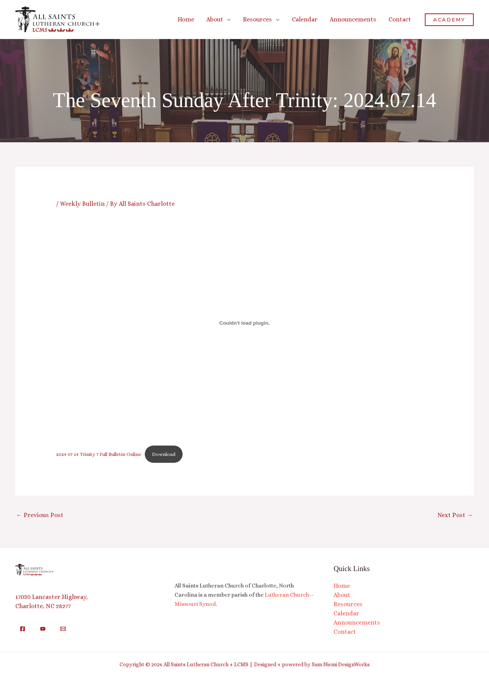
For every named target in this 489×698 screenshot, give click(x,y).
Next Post (455, 515)
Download (163, 454)
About (342, 595)
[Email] (63, 629)
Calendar (346, 613)
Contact (345, 631)
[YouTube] (43, 629)
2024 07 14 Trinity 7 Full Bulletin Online (98, 454)
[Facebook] (22, 629)
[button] (227, 19)
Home (342, 585)
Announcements (357, 622)
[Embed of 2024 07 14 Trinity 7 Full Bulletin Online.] (244, 323)
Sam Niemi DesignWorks (341, 664)
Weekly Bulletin (82, 203)
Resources (348, 604)
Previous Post (39, 515)
